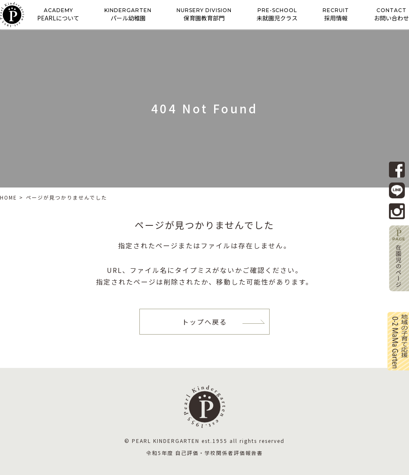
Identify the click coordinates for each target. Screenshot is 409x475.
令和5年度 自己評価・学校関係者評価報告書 (204, 452)
